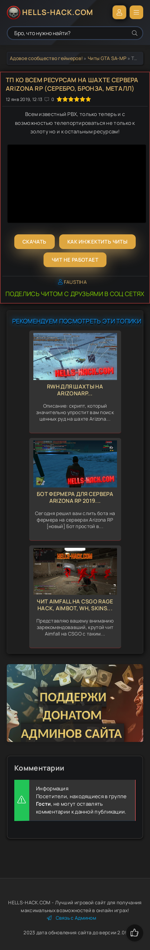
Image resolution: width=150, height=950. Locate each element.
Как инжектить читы (97, 241)
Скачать (34, 241)
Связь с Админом (71, 918)
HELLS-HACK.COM (57, 12)
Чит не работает (75, 259)
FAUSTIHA (75, 282)
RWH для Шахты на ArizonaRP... (75, 390)
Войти (119, 12)
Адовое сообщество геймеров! (46, 58)
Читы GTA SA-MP (107, 58)
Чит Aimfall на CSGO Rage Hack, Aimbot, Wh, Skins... (75, 605)
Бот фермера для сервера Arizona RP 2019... (75, 497)
